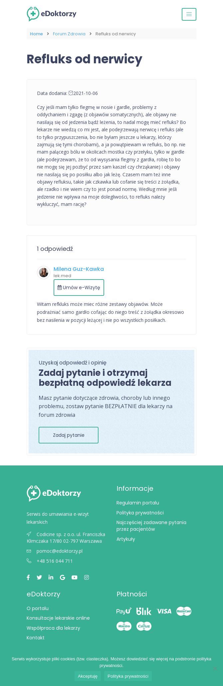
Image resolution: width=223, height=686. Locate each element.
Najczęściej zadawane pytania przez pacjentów (151, 525)
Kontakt (36, 637)
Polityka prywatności (140, 512)
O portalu (38, 608)
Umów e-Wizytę (79, 287)
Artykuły (125, 539)
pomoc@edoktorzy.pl (55, 551)
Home (36, 34)
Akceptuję (88, 676)
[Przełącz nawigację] (189, 14)
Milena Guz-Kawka (79, 269)
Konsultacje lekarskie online (58, 618)
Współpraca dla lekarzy (53, 628)
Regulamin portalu (137, 502)
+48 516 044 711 (50, 561)
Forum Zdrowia (69, 34)
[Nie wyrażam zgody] (214, 668)
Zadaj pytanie (69, 435)
